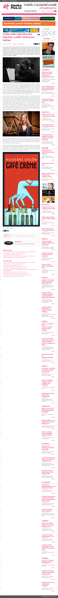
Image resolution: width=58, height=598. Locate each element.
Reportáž (28, 14)
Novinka (34, 14)
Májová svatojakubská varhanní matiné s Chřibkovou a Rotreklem (15, 273)
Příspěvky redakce (7, 250)
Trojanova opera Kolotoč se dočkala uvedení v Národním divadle (48, 175)
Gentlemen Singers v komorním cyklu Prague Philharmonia (14, 253)
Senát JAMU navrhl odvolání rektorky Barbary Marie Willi (48, 152)
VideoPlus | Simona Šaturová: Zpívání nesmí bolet (48, 266)
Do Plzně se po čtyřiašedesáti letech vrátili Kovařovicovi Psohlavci (48, 486)
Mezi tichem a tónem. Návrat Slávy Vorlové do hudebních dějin (48, 472)
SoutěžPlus (45, 521)
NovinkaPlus (45, 443)
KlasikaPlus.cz (21, 44)
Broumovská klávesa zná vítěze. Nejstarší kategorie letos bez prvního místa (17, 274)
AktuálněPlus (45, 70)
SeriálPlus (44, 321)
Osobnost (45, 14)
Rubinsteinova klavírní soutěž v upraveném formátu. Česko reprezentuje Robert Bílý (19, 256)
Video (23, 14)
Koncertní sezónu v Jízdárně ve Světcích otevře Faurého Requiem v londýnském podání (20, 251)
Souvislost (14, 14)
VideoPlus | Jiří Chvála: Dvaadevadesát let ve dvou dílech (47, 254)
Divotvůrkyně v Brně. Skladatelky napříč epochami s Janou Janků (15, 268)
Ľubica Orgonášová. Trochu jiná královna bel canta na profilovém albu (48, 422)
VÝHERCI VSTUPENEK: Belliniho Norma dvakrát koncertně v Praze (48, 525)
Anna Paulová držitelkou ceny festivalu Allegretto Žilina (48, 101)
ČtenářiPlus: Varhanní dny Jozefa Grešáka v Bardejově (48, 584)
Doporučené (45, 112)
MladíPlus (44, 366)
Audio (20, 14)
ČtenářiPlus (45, 558)
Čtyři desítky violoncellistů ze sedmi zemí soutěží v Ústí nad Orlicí (48, 370)
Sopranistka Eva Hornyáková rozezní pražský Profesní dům (14, 257)
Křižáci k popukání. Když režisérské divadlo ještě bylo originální (48, 410)
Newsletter (47, 38)
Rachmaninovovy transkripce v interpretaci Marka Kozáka (48, 448)
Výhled (42, 14)
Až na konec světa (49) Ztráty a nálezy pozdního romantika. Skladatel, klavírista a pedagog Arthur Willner (48, 341)
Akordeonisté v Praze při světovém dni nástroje (12, 254)
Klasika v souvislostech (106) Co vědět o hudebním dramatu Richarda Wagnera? (47, 327)
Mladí (25, 14)
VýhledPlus (15, 44)
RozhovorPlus (46, 204)
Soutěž (52, 14)
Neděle (49, 14)
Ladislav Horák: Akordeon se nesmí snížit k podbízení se (48, 218)
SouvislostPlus (46, 482)
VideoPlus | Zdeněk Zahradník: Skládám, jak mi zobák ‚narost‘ (48, 243)
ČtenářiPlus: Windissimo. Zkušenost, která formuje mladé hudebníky (48, 572)
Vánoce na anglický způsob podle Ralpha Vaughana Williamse (47, 433)
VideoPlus (44, 239)
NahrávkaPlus (46, 406)
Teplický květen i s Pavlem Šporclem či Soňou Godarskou (14, 276)
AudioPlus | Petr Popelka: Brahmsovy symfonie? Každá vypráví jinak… (48, 281)
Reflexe (6, 14)
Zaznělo (31, 14)
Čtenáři (55, 14)
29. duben (46, 29)
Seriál (17, 14)
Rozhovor (10, 14)
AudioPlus (44, 277)
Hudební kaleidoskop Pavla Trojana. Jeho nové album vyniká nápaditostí (48, 459)
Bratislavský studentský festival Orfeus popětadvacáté (48, 395)
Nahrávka (38, 14)
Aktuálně (3, 14)
